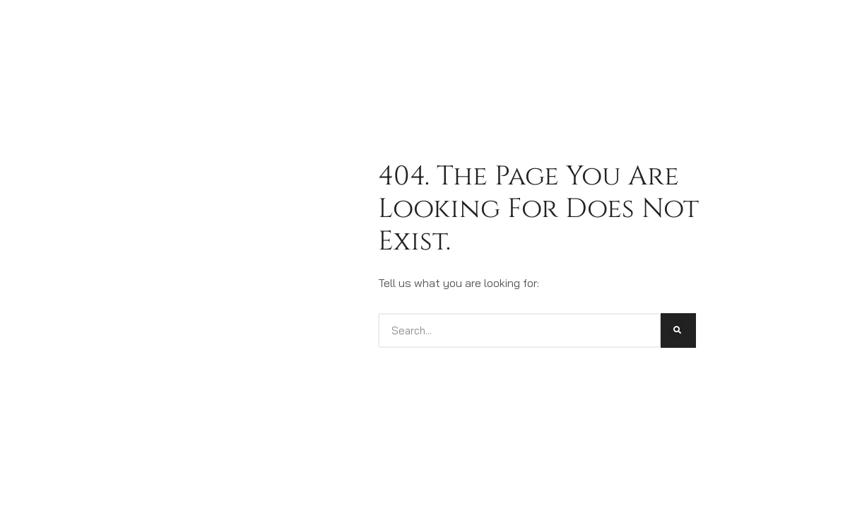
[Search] (678, 330)
